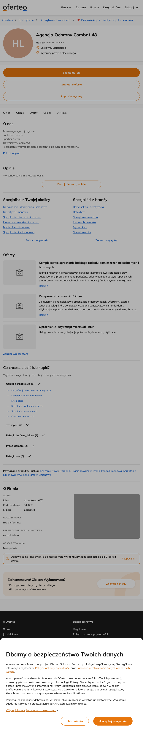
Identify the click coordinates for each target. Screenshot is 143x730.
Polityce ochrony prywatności (52, 668)
